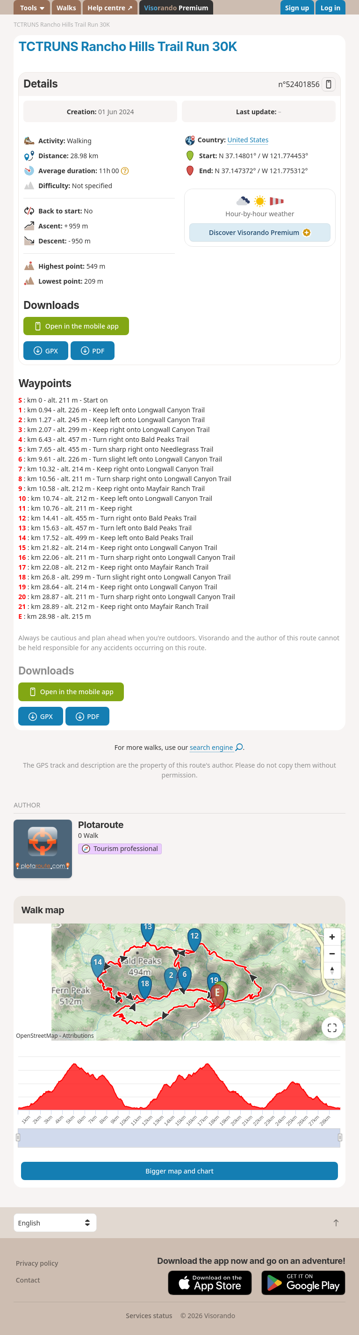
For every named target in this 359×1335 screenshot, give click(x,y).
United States (247, 139)
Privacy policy (37, 1263)
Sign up (297, 7)
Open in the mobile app (76, 326)
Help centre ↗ (109, 7)
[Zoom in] (332, 936)
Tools (32, 7)
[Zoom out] (332, 953)
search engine (216, 747)
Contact (28, 1280)
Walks (66, 7)
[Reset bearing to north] (332, 970)
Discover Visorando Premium (260, 232)
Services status (149, 1315)
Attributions (78, 1036)
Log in (330, 7)
